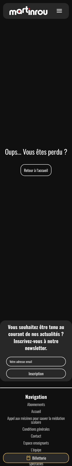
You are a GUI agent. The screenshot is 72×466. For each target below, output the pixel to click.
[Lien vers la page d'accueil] (28, 11)
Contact (36, 436)
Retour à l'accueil (36, 170)
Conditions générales (36, 429)
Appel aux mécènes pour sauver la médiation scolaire (36, 420)
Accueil (36, 411)
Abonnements (36, 404)
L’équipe (36, 450)
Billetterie (36, 458)
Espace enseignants (36, 443)
